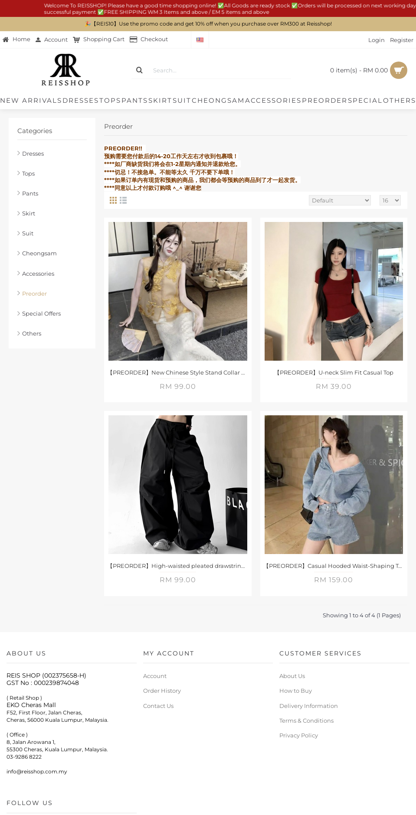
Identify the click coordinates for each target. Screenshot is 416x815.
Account (155, 675)
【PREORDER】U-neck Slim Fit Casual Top (333, 372)
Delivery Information (308, 705)
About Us (292, 675)
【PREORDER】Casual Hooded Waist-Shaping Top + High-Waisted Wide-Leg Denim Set (335, 565)
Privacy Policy (298, 735)
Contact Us (158, 705)
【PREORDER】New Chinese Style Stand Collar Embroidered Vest (179, 372)
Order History (162, 690)
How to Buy (295, 690)
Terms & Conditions (306, 720)
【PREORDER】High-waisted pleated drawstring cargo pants (179, 565)
